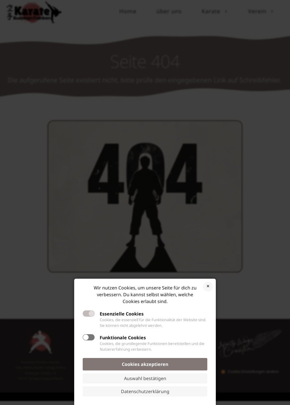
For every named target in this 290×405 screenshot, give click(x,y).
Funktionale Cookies (123, 337)
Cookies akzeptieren (145, 364)
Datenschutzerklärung (145, 391)
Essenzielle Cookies (122, 314)
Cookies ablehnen (208, 286)
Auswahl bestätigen (145, 378)
